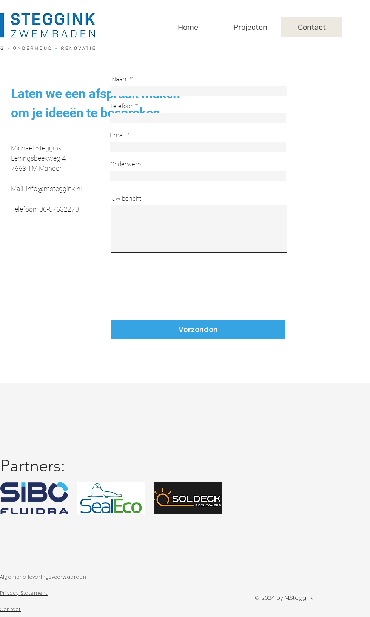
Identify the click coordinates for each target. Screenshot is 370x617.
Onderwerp (125, 164)
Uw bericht (126, 198)
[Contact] (61, 609)
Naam (119, 79)
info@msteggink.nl (54, 189)
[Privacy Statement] (61, 593)
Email (118, 135)
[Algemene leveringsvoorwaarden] (61, 577)
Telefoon (122, 106)
